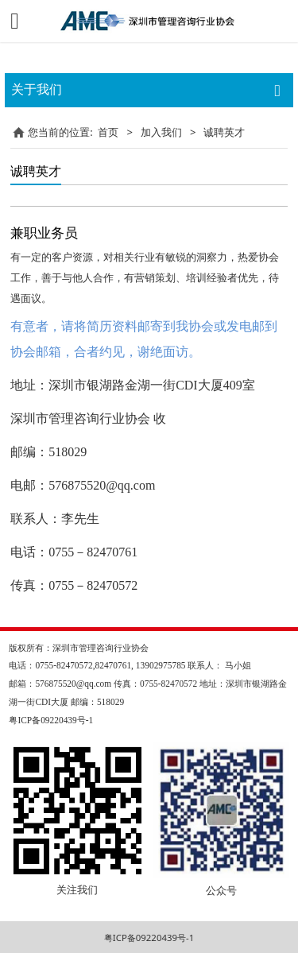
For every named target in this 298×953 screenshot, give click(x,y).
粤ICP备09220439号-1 (149, 937)
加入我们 (161, 132)
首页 (108, 132)
